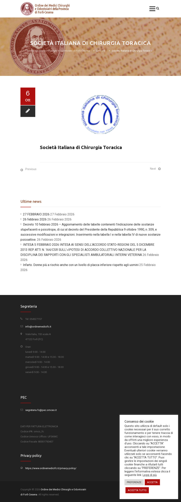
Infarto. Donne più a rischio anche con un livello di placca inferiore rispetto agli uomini (81, 265)
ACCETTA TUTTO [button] (137, 490)
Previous (30, 169)
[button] (152, 8)
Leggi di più (150, 475)
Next (153, 168)
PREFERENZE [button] (134, 482)
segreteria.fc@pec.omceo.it (41, 410)
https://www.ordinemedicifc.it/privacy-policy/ (50, 468)
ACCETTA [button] (152, 482)
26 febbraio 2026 (35, 219)
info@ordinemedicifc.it (38, 326)
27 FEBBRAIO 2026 (36, 214)
